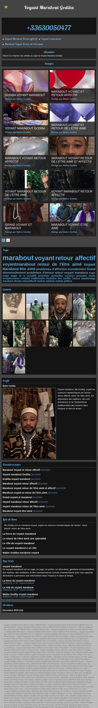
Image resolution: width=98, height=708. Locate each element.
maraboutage (68, 276)
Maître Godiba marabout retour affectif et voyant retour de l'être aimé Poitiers (62, 673)
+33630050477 (49, 26)
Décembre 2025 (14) (12, 602)
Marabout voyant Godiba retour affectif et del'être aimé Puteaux (73, 645)
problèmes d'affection (52, 268)
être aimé (27, 268)
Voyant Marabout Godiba (49, 7)
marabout (17, 257)
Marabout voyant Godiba (77, 635)
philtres (45, 279)
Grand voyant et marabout (19, 226)
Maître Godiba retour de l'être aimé (71, 661)
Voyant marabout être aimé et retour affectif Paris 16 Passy (67, 620)
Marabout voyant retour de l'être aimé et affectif (71, 158)
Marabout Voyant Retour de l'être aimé (23, 44)
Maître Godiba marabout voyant (18, 546)
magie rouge (89, 271)
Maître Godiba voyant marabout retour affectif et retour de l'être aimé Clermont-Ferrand (46, 671)
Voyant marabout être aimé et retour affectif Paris (19, 616)
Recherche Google (39, 690)
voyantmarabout (18, 263)
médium (29, 279)
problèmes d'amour (37, 271)
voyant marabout (71, 271)
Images (49, 63)
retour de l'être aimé (58, 263)
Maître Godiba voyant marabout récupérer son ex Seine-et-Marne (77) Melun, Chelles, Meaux (62, 686)
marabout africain (86, 276)
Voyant (90, 264)
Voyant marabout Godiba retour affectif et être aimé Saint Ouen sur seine (31, 657)
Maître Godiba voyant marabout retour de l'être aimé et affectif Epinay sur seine (65, 643)
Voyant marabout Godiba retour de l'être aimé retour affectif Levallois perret (50, 641)
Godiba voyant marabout (25, 95)
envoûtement (77, 268)
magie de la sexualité (14, 274)
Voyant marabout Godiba (25, 128)
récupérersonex (87, 274)
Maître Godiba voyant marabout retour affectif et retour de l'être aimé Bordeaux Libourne (43, 663)
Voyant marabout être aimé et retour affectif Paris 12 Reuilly (58, 624)
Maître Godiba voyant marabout (17, 586)
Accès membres (40, 702)
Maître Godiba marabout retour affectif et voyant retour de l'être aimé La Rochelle (58, 665)
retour (55, 271)
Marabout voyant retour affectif (19, 160)
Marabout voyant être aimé (15, 506)
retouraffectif (9, 279)
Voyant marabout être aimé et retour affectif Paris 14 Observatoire (61, 622)
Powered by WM (57, 702)
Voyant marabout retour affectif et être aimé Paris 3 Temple (73, 631)
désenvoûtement (13, 271)
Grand (91, 268)
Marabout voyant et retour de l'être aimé (69, 126)
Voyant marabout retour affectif (65, 193)
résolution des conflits (39, 276)
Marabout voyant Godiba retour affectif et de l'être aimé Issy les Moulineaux (28, 645)
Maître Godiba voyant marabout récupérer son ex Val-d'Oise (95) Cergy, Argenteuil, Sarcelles (44, 682)
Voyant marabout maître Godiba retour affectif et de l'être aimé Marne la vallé (42, 659)
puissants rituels (69, 274)
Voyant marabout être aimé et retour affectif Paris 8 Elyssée (42, 628)
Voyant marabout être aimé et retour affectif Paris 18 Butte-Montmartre (60, 618)
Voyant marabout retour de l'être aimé (23, 193)
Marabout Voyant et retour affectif (68, 93)
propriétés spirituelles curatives (43, 274)
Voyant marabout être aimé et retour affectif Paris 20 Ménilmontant (58, 616)
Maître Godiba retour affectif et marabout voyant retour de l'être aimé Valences (53, 678)
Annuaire (49, 52)
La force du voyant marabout (17, 528)
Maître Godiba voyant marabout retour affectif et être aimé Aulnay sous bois (44, 651)
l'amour (56, 276)
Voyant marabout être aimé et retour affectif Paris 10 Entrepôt (51, 626)
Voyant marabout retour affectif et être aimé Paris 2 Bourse (22, 633)
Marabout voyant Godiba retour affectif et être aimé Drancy (74, 647)
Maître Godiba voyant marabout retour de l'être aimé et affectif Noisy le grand (29, 647)
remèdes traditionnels (14, 276)
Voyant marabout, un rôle (77, 659)
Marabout (10, 268)
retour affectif (75, 258)
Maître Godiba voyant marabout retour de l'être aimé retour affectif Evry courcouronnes (31, 649)
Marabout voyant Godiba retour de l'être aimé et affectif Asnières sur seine (52, 653)
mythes (37, 279)
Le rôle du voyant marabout (16, 537)
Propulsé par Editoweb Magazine (49, 700)
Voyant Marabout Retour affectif (20, 38)
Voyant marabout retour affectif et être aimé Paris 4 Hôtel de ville (32, 631)
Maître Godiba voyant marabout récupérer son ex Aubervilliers (23, 688)
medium (20, 279)
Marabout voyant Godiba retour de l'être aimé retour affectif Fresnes (42, 639)
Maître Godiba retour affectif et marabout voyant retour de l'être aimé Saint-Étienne (40, 677)
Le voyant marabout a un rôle (17, 541)
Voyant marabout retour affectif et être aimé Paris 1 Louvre (61, 633)
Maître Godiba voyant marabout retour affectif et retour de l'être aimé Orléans (33, 669)
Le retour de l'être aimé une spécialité (21, 533)
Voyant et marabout (51, 38)
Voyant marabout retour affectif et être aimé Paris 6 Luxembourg (37, 630)
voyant (44, 258)
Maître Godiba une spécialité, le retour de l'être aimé (41, 661)
